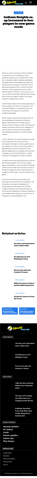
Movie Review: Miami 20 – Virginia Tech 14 (26, 311)
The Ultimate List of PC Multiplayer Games (22, 258)
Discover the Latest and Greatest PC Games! (22, 271)
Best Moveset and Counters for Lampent (10, 311)
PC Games (18, 12)
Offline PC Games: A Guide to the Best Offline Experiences (24, 284)
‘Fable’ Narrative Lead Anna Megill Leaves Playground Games (24, 385)
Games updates (19, 240)
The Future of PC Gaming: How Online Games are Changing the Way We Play (24, 398)
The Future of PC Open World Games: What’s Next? (24, 244)
